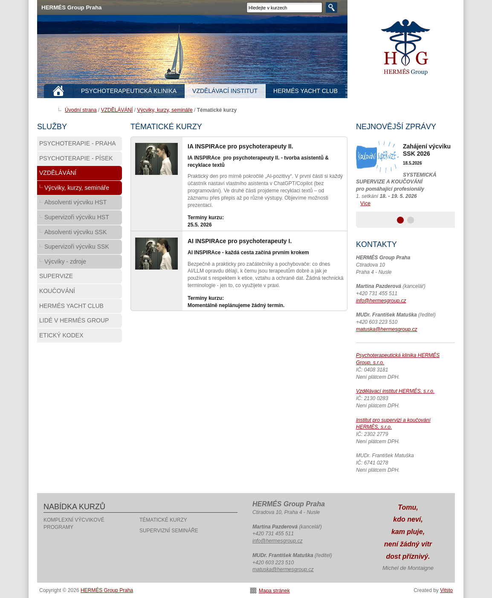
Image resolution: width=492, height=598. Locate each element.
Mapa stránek (274, 591)
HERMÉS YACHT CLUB (305, 90)
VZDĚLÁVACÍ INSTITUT (225, 90)
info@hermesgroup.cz (381, 301)
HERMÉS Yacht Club (71, 305)
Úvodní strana (81, 110)
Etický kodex (61, 335)
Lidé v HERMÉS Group (74, 320)
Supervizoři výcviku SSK (76, 246)
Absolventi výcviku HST (75, 202)
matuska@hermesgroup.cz (386, 329)
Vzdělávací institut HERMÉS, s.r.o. (395, 391)
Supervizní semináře (168, 531)
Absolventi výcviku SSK (75, 232)
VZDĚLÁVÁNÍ (117, 110)
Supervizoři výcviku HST (76, 217)
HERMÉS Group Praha (405, 47)
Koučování (57, 290)
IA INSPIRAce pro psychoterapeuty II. (240, 146)
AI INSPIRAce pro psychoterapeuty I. (240, 241)
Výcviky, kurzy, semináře (164, 110)
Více (365, 203)
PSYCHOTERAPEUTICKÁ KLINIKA (129, 90)
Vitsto (446, 590)
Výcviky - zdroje (65, 261)
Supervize (56, 276)
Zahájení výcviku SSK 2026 (427, 150)
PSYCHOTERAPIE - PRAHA (77, 143)
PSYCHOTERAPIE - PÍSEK (76, 158)
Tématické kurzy (163, 520)
